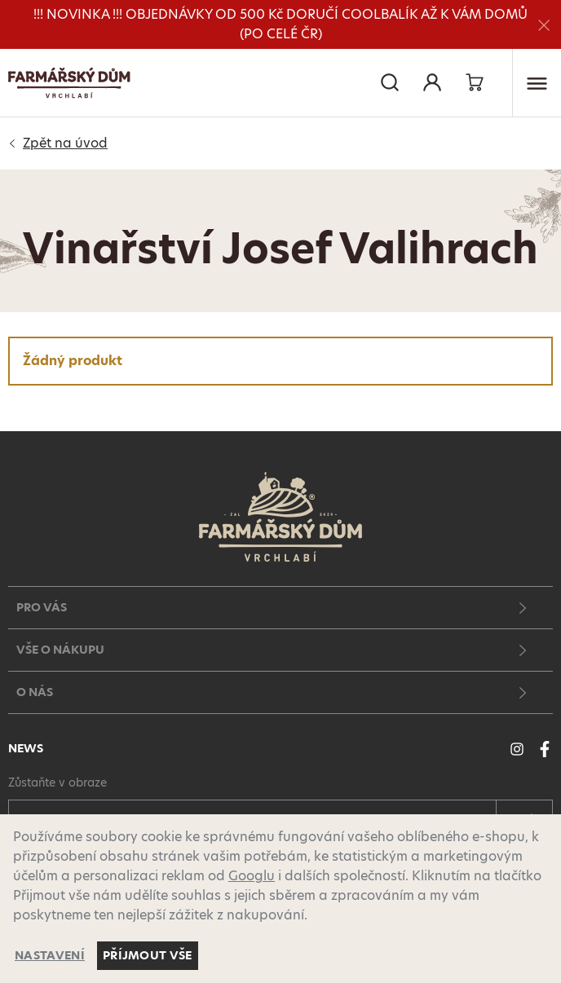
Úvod (65, 143)
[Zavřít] (544, 24)
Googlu (251, 875)
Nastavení (50, 955)
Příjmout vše (147, 955)
